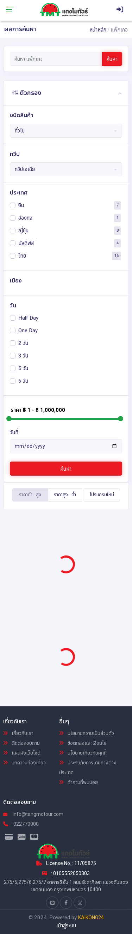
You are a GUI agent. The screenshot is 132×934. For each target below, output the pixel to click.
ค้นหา (112, 59)
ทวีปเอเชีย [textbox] (24, 169)
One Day (28, 330)
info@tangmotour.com (33, 814)
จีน (21, 205)
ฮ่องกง (25, 217)
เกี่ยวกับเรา (18, 733)
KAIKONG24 (91, 917)
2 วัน (23, 343)
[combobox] (66, 131)
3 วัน (23, 355)
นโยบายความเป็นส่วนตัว (86, 733)
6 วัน (23, 380)
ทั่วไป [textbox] (19, 131)
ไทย (22, 255)
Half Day (28, 317)
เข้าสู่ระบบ (66, 925)
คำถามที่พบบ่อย (78, 782)
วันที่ (14, 432)
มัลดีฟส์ (26, 243)
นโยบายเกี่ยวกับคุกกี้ (83, 753)
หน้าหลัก (97, 30)
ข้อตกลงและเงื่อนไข (82, 743)
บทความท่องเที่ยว (24, 762)
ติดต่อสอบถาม (21, 743)
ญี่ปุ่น (23, 230)
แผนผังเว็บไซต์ (21, 753)
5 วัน (23, 368)
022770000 (21, 824)
